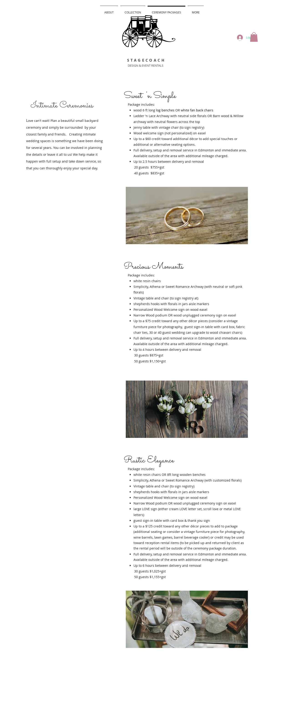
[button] (254, 37)
